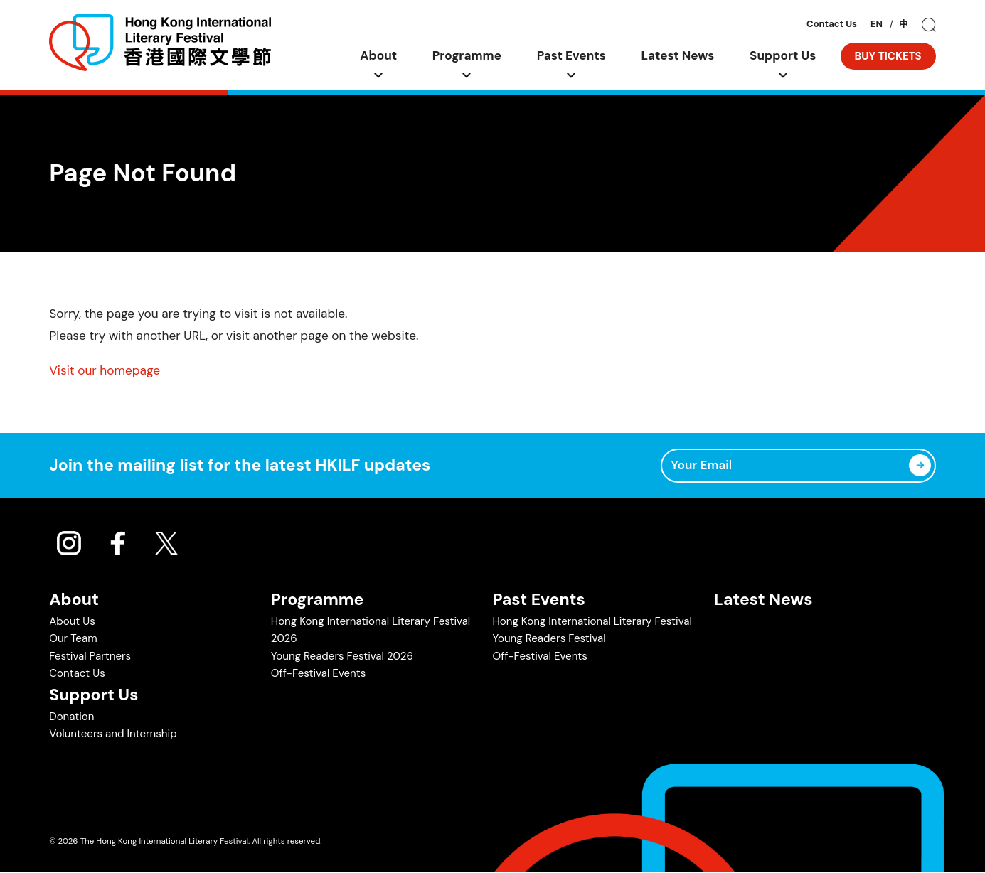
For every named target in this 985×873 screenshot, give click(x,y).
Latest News (678, 55)
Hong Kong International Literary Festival (591, 623)
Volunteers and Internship (112, 735)
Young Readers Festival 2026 (342, 657)
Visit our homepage (104, 370)
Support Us (783, 55)
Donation (71, 717)
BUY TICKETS (888, 56)
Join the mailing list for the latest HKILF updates (239, 466)
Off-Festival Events (318, 674)
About (379, 55)
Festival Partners (90, 657)
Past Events (572, 55)
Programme (467, 55)
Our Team (73, 640)
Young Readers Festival (548, 640)
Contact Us (831, 24)
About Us (72, 623)
